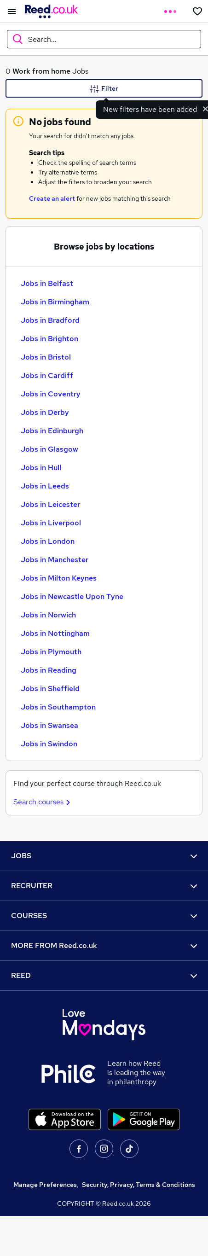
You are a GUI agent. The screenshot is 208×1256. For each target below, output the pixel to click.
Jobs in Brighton (49, 338)
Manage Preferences (45, 1184)
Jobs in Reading (48, 670)
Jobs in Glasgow (49, 449)
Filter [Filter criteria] (104, 88)
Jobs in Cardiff (47, 375)
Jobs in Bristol (46, 357)
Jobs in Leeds (45, 486)
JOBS (104, 856)
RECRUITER (104, 885)
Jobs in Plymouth (51, 652)
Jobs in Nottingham (55, 633)
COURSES (104, 915)
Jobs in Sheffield (50, 688)
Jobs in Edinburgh (52, 431)
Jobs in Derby (45, 412)
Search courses (43, 802)
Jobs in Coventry (51, 394)
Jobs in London (48, 541)
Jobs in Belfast (47, 283)
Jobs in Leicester (50, 504)
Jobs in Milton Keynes (59, 578)
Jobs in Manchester (54, 559)
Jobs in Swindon (49, 744)
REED (104, 975)
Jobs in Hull (41, 467)
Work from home (41, 71)
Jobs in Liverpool (51, 523)
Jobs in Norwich (48, 615)
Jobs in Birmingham (55, 302)
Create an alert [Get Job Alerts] (52, 198)
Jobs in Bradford (50, 320)
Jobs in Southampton (58, 707)
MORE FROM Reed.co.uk (104, 945)
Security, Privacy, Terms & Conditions (138, 1184)
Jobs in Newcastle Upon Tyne (72, 596)
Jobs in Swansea (49, 725)
